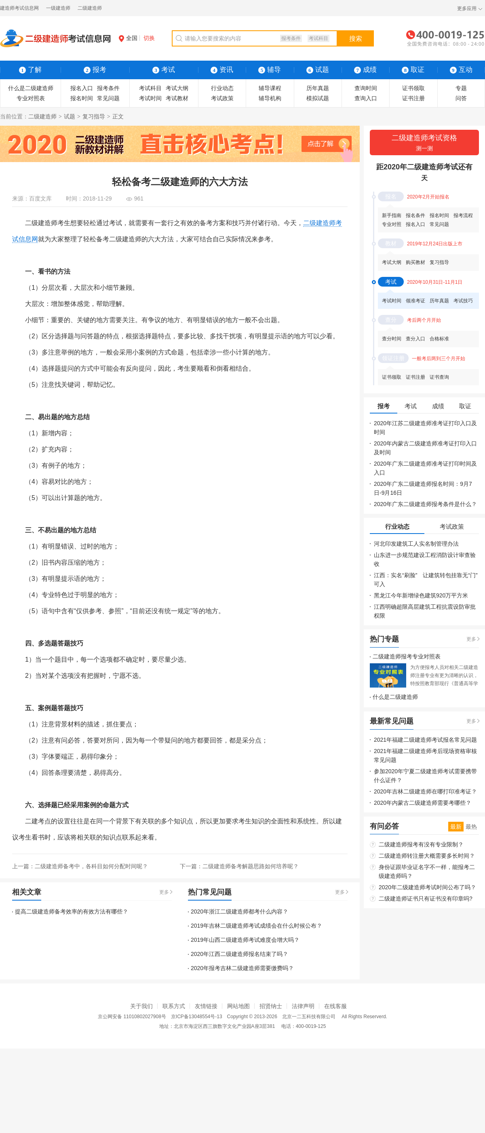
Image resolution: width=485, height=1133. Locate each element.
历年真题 (317, 88)
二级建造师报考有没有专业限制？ (421, 844)
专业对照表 (31, 98)
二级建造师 (90, 8)
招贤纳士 (270, 1006)
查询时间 (365, 88)
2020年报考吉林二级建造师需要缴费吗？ (242, 968)
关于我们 (141, 1006)
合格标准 (439, 339)
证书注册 (413, 98)
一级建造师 (58, 8)
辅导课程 (270, 88)
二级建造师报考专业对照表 (407, 656)
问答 (461, 98)
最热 (471, 826)
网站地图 (238, 1006)
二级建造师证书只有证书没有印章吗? (425, 898)
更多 (164, 892)
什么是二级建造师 (30, 88)
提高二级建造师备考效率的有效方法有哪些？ (71, 911)
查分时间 (391, 339)
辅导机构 (270, 98)
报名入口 (81, 88)
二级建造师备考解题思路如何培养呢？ (250, 866)
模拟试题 (317, 98)
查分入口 (415, 339)
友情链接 (206, 1006)
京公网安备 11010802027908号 (132, 1016)
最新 (456, 826)
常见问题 (108, 98)
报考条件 (291, 38)
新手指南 (391, 215)
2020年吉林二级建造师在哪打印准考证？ (425, 791)
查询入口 (365, 98)
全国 (128, 38)
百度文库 (40, 198)
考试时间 (150, 98)
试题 (317, 70)
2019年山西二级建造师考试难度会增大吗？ (245, 940)
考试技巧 (463, 301)
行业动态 (222, 88)
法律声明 (303, 1006)
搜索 (355, 38)
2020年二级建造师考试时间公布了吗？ (427, 887)
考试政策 (222, 98)
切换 (149, 38)
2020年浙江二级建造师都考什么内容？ (239, 911)
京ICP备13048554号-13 (196, 1016)
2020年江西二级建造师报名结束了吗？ (239, 954)
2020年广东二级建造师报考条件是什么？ (425, 504)
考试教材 (177, 98)
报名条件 (415, 215)
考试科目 (318, 38)
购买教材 (415, 262)
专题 (461, 88)
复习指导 (93, 116)
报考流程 (463, 215)
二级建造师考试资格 (424, 143)
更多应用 (467, 8)
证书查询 (439, 377)
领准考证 (415, 301)
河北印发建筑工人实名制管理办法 (416, 543)
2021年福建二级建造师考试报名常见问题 (425, 739)
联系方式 (173, 1006)
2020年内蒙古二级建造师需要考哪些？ (422, 803)
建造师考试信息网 (19, 8)
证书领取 (413, 88)
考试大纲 (177, 88)
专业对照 (391, 224)
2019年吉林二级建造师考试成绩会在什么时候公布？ (256, 925)
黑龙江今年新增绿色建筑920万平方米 (421, 595)
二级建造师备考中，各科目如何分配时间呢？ (91, 866)
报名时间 (81, 98)
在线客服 (335, 1006)
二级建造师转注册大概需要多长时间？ (427, 855)
